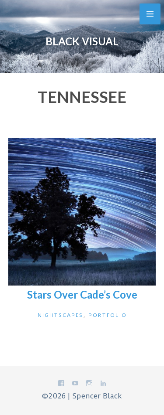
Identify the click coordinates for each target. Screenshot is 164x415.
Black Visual (82, 41)
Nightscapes (60, 315)
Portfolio (107, 315)
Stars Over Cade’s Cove (82, 294)
